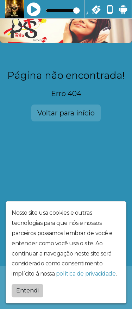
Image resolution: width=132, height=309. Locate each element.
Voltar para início (66, 113)
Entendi (27, 290)
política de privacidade (86, 273)
